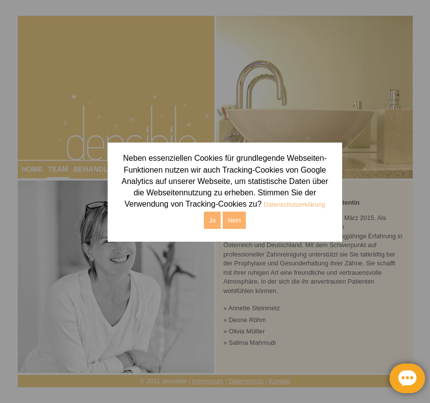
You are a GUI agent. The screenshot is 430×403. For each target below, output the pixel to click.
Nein (234, 220)
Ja (212, 220)
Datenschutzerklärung (294, 204)
